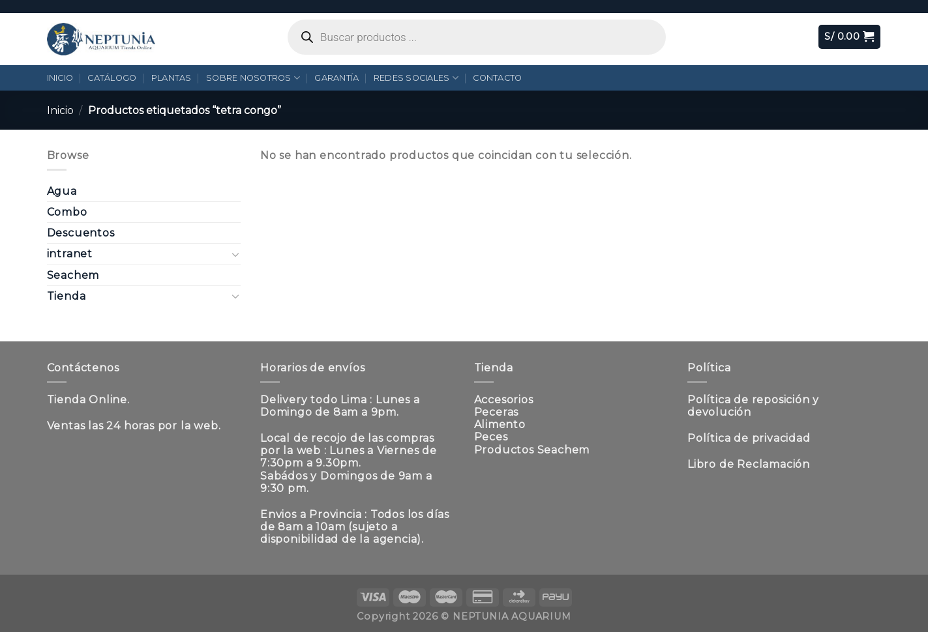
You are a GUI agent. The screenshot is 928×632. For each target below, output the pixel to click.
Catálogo (111, 78)
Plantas (171, 78)
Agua (62, 191)
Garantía (336, 78)
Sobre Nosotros (253, 78)
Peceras (496, 412)
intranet (70, 254)
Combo (67, 212)
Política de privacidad (749, 438)
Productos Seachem (532, 450)
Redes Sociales (416, 78)
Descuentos (81, 233)
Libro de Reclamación (748, 464)
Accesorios (503, 400)
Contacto (497, 78)
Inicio (60, 78)
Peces (491, 437)
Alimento (500, 424)
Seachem (73, 275)
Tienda (66, 296)
